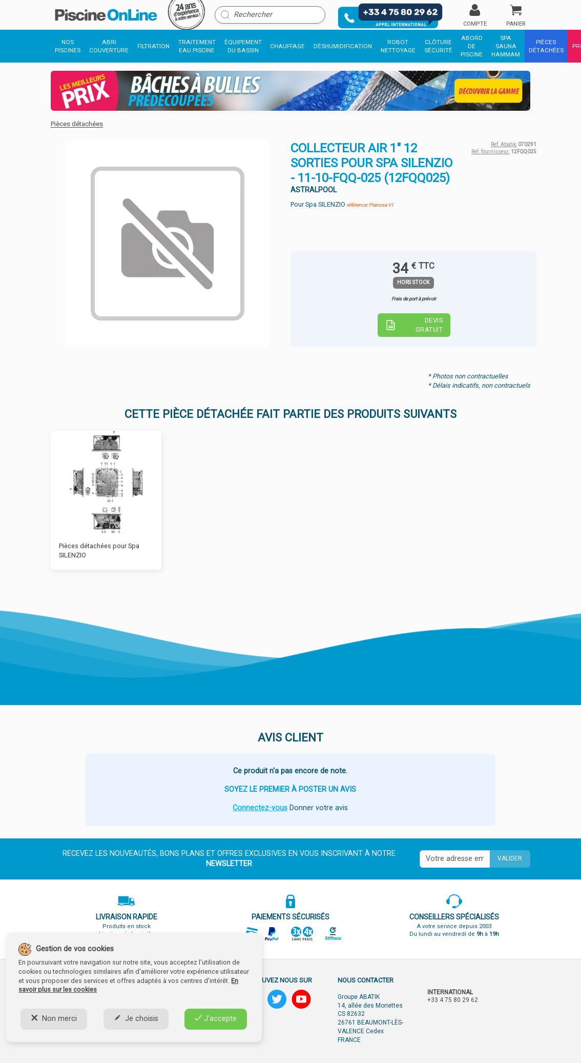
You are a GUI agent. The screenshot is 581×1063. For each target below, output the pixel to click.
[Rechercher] (270, 15)
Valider (509, 858)
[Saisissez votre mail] (455, 859)
